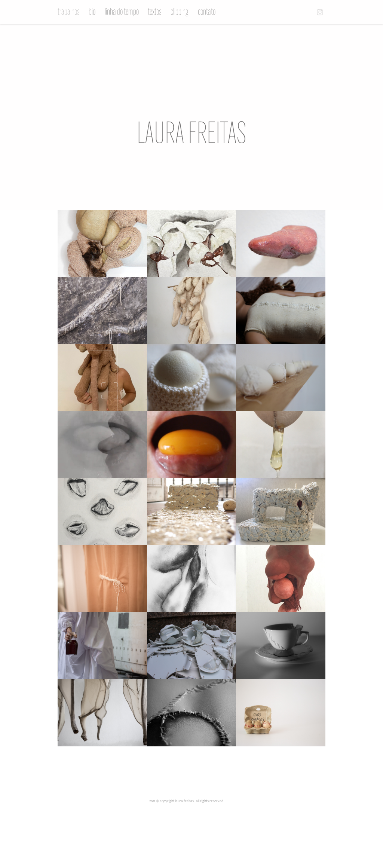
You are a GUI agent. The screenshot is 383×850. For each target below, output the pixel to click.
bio (92, 11)
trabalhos (69, 11)
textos (155, 11)
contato (206, 11)
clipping (180, 11)
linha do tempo (122, 11)
